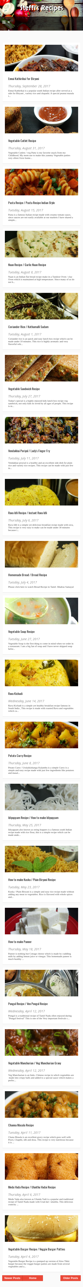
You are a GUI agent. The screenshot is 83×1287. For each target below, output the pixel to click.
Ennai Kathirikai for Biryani (23, 78)
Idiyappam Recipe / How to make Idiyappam (33, 817)
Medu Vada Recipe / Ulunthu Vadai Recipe (32, 1187)
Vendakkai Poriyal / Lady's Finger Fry (29, 450)
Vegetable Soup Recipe (21, 631)
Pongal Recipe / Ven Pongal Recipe (28, 1003)
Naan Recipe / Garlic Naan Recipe (27, 264)
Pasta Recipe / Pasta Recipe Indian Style (31, 202)
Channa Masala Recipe (21, 1125)
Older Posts (70, 1278)
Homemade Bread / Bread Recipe (27, 574)
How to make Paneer (20, 941)
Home (32, 1278)
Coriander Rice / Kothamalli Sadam (28, 326)
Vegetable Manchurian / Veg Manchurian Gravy (34, 1063)
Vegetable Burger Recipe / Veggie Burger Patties (36, 1249)
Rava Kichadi (15, 693)
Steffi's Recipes (41, 8)
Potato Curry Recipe (19, 755)
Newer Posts (12, 1278)
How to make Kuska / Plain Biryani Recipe (32, 879)
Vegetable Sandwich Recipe (24, 388)
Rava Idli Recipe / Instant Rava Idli (27, 512)
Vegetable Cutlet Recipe (22, 140)
